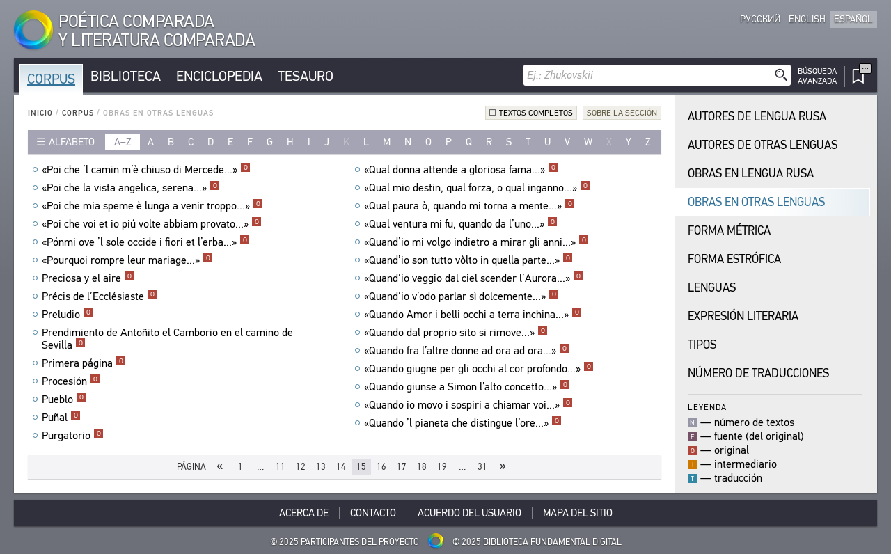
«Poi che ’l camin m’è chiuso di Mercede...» (146, 170)
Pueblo (64, 399)
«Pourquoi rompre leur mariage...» (127, 260)
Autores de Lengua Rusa (757, 116)
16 (381, 466)
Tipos (702, 345)
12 (301, 466)
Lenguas (712, 287)
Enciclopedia (219, 76)
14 (341, 466)
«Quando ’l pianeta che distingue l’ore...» (463, 423)
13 (321, 466)
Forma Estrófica (734, 259)
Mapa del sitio (578, 513)
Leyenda (707, 406)
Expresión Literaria (743, 316)
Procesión (71, 381)
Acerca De (304, 513)
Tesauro (305, 76)
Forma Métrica (729, 230)
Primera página (84, 363)
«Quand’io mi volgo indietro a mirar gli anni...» (476, 242)
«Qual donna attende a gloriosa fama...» (461, 170)
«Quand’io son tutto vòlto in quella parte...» (468, 260)
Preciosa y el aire (88, 278)
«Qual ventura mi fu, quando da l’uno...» (461, 224)
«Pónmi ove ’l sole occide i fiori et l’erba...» (146, 242)
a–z (123, 142)
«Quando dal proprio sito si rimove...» (456, 332)
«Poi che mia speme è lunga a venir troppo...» (152, 206)
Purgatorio (73, 435)
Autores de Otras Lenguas (762, 145)
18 (422, 466)
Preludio (67, 314)
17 (402, 466)
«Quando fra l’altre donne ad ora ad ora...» (466, 351)
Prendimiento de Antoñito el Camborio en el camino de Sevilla (167, 338)
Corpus (51, 79)
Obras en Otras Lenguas (756, 202)
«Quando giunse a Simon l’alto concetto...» (467, 387)
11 (280, 466)
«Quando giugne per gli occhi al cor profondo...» (479, 369)
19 (442, 466)
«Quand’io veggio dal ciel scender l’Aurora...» (473, 278)
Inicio (40, 113)
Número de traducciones (758, 373)
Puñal (61, 417)
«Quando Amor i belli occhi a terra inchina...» (473, 314)
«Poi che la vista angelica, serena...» (131, 188)
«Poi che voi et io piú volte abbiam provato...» (152, 224)
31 (482, 466)
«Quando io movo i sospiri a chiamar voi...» (468, 405)
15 (361, 466)
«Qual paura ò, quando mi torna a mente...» (469, 206)
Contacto (373, 513)
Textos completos (536, 113)
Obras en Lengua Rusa (751, 173)
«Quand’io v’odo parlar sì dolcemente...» (461, 296)
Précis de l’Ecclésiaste (99, 296)
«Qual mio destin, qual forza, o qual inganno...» (477, 188)
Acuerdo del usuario (469, 513)
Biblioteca (125, 76)
